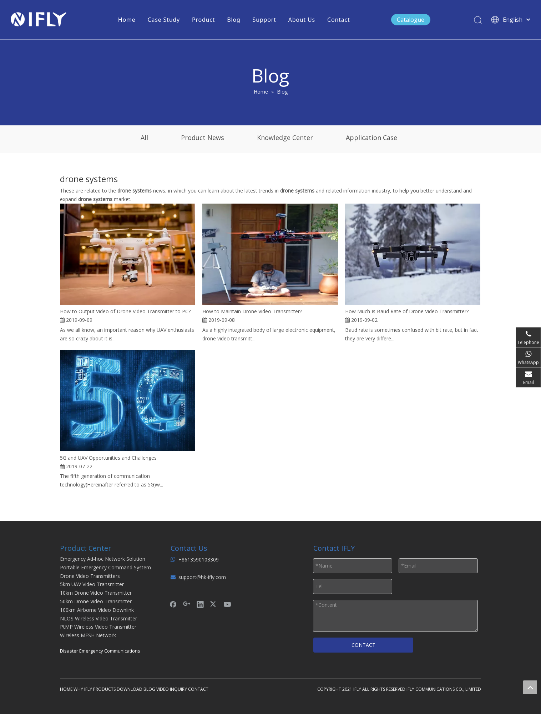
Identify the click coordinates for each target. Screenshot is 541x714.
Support (264, 20)
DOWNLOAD (129, 689)
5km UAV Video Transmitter (92, 584)
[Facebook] (173, 604)
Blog (233, 20)
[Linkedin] (200, 604)
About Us (301, 20)
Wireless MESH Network (88, 635)
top (530, 687)
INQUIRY (178, 689)
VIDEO (162, 689)
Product (203, 20)
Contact (338, 20)
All (144, 137)
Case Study (164, 20)
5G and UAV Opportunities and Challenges (108, 457)
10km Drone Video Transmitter (96, 592)
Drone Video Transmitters (90, 576)
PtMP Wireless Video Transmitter (98, 626)
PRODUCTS (104, 689)
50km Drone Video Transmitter (96, 601)
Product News (202, 137)
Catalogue (410, 20)
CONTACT (363, 644)
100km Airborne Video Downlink (97, 609)
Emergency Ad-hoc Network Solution (102, 558)
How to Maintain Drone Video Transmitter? (252, 311)
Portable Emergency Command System (105, 567)
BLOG (149, 689)
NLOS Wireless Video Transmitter (98, 618)
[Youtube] (227, 604)
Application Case (371, 137)
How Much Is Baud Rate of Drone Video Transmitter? (407, 311)
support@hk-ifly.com (202, 577)
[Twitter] (213, 604)
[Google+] (186, 604)
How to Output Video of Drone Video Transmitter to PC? (125, 311)
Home (127, 20)
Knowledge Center (285, 137)
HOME (66, 689)
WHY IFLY (83, 689)
